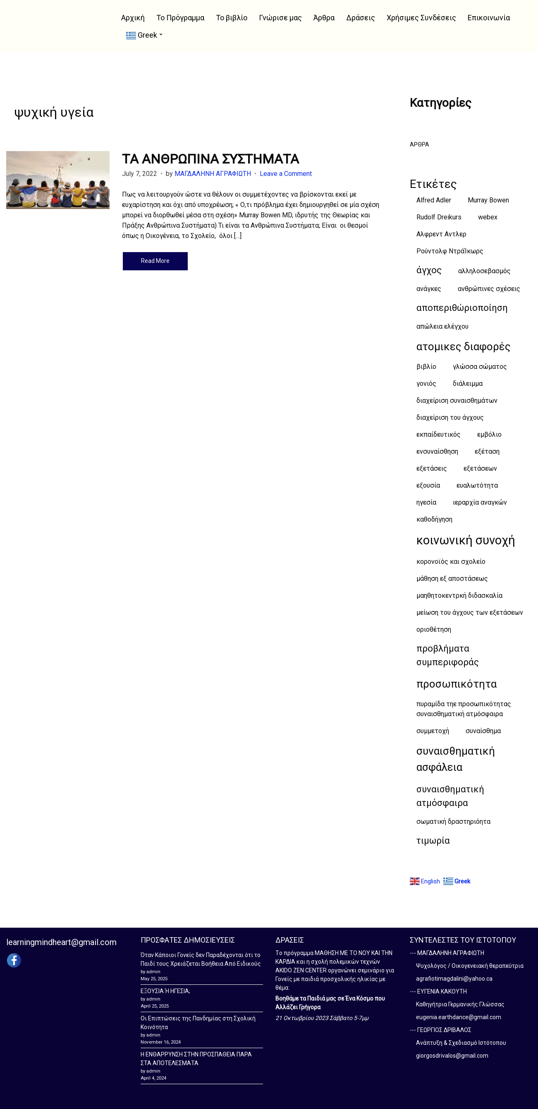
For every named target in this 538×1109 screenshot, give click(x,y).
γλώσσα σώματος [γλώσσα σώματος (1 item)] (480, 366)
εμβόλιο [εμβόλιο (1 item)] (489, 434)
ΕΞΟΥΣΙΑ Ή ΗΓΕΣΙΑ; (165, 991)
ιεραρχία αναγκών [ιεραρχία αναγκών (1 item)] (480, 502)
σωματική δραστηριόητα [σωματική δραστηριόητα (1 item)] (453, 821)
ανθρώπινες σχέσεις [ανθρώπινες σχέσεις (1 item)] (489, 289)
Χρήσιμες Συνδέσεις (421, 17)
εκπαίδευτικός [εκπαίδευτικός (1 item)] (438, 434)
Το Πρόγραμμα (180, 17)
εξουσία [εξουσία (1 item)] (428, 485)
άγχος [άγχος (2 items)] (429, 270)
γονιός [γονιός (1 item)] (426, 383)
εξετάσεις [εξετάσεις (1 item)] (431, 468)
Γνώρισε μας (280, 17)
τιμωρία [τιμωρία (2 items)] (433, 840)
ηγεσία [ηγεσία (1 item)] (426, 502)
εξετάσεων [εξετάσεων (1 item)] (480, 468)
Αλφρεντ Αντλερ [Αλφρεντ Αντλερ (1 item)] (441, 234)
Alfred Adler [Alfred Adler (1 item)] (433, 200)
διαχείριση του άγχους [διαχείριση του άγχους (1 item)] (450, 417)
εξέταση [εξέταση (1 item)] (487, 451)
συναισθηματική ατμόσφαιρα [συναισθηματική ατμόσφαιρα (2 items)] (450, 796)
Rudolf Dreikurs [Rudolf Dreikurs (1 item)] (438, 217)
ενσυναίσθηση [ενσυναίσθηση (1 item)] (437, 451)
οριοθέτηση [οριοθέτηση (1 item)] (433, 629)
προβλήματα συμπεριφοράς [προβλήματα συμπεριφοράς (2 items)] (447, 655)
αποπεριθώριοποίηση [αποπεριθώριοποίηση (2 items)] (462, 308)
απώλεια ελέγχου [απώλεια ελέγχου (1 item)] (442, 326)
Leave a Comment (286, 174)
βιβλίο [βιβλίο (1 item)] (426, 366)
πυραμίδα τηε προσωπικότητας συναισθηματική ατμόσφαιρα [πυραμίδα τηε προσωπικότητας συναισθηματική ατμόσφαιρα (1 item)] (463, 709)
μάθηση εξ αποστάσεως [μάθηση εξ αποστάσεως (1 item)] (452, 578)
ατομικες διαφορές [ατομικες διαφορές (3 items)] (463, 346)
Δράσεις (360, 17)
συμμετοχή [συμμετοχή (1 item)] (432, 731)
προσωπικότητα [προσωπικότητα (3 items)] (456, 684)
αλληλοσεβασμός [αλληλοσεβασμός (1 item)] (484, 271)
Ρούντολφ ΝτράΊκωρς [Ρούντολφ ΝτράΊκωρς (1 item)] (449, 251)
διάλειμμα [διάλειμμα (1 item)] (468, 383)
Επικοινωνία (489, 17)
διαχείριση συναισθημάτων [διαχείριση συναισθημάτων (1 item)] (456, 400)
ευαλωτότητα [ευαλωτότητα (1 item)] (477, 485)
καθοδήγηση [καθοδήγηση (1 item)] (434, 519)
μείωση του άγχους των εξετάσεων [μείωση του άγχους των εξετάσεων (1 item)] (469, 612)
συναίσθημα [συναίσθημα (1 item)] (483, 731)
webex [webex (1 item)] (487, 217)
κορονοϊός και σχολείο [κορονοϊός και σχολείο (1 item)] (450, 561)
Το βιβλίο (231, 17)
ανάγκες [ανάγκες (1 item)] (428, 289)
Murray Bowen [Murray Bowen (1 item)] (488, 200)
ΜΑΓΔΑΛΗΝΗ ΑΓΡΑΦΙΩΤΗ (213, 174)
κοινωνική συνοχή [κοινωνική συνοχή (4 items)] (465, 540)
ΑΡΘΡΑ (419, 144)
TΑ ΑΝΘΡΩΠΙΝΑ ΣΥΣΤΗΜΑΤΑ (210, 159)
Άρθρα (324, 17)
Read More (155, 260)
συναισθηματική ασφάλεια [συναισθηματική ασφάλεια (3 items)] (455, 759)
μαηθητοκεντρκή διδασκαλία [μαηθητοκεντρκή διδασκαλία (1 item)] (459, 595)
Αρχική (133, 17)
